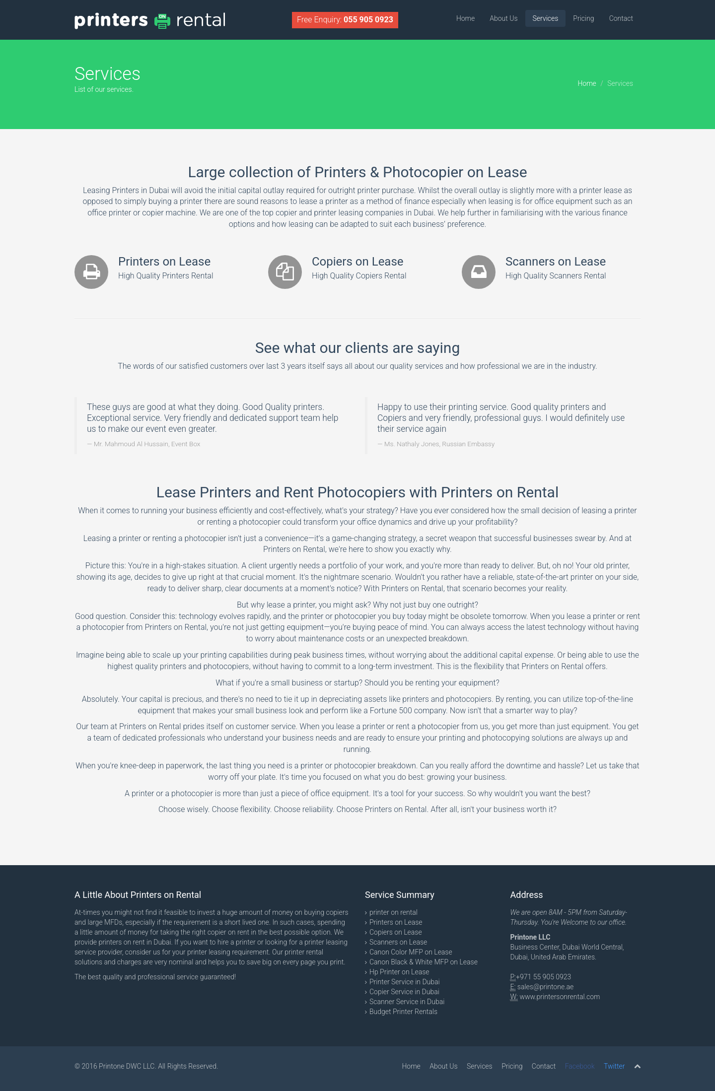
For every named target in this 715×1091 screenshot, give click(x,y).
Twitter (614, 1066)
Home (465, 18)
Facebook (580, 1066)
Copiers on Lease (395, 932)
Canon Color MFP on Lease (410, 952)
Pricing (583, 18)
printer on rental (393, 912)
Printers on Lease (396, 922)
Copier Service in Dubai (404, 992)
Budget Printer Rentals (403, 1012)
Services (546, 18)
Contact (621, 18)
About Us (503, 18)
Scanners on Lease (398, 942)
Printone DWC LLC (126, 1066)
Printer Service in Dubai (404, 982)
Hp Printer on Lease (399, 972)
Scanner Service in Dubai (406, 1002)
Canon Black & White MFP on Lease (423, 962)
